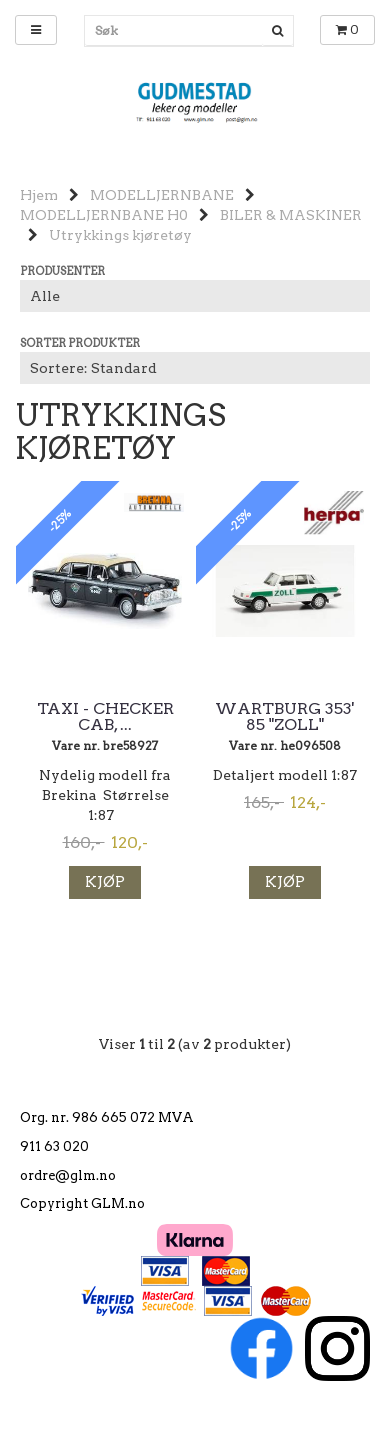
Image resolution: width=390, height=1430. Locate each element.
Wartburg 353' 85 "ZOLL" (285, 717)
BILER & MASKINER (291, 215)
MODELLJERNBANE (162, 195)
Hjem (39, 195)
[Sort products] (195, 368)
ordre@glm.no (68, 1175)
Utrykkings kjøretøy (120, 235)
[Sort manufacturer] (195, 296)
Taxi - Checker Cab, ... (105, 717)
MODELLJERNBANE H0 (104, 215)
